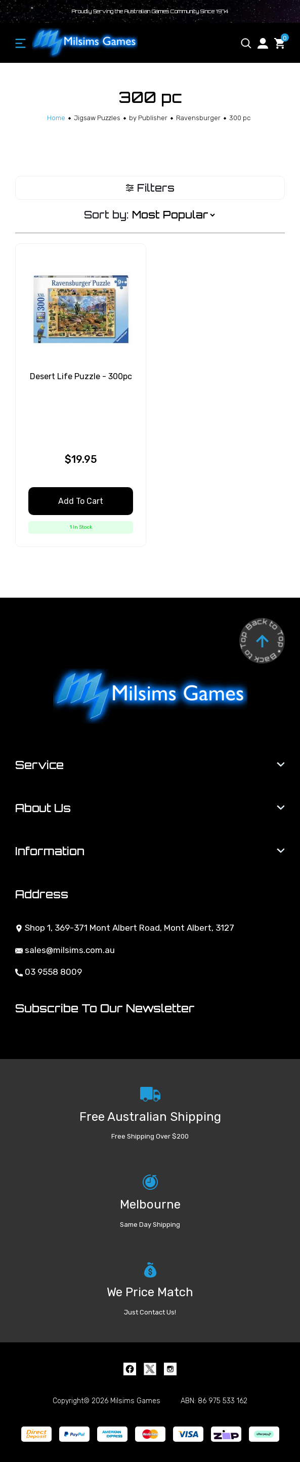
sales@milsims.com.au (65, 950)
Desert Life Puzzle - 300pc (81, 376)
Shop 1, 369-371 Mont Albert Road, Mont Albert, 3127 (124, 928)
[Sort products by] (173, 215)
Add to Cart (80, 501)
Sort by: (106, 214)
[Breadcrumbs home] (56, 118)
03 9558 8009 (48, 972)
